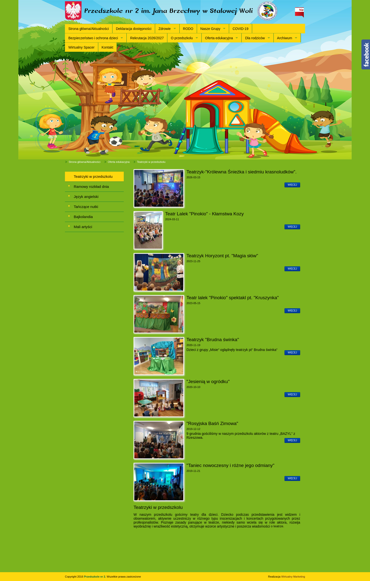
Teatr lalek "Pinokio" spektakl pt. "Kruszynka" (232, 297)
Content (365, 54)
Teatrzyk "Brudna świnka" (212, 339)
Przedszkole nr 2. (95, 576)
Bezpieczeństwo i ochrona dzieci (93, 38)
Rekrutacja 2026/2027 (147, 38)
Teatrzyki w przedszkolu (151, 161)
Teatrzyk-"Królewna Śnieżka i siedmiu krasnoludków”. (241, 171)
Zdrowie (165, 29)
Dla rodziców (255, 38)
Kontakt (107, 47)
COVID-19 (240, 29)
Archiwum (284, 38)
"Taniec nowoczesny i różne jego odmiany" (230, 465)
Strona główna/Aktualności (88, 29)
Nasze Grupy (210, 29)
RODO (188, 29)
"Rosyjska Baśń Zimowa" (212, 423)
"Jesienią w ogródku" (208, 381)
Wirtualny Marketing (293, 576)
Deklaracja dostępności (133, 29)
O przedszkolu (182, 38)
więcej (292, 184)
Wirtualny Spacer (81, 47)
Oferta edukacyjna (219, 38)
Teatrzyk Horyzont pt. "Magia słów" (222, 255)
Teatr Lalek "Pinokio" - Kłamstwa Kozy (204, 213)
